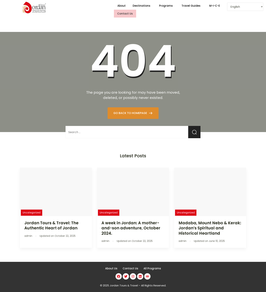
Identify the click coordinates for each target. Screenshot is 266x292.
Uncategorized (31, 209)
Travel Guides (191, 8)
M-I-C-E (214, 8)
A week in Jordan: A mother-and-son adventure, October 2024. (130, 225)
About (121, 8)
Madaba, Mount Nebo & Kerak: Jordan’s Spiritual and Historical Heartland (210, 225)
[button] (142, 8)
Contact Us (130, 265)
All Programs (152, 265)
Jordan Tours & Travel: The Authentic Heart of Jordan (51, 222)
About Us (111, 265)
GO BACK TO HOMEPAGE (130, 110)
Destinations (141, 8)
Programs (166, 8)
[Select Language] (245, 7)
